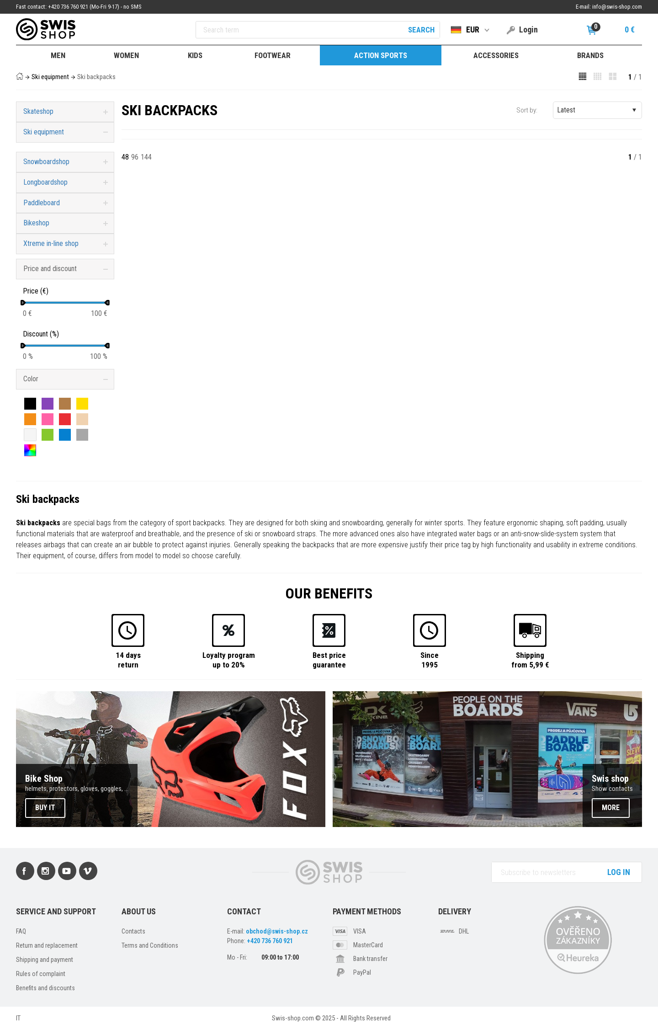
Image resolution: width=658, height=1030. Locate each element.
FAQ (21, 931)
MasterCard (368, 945)
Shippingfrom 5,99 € (530, 660)
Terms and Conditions (150, 945)
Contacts (133, 931)
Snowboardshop (46, 161)
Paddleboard (41, 202)
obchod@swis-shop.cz (277, 931)
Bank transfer (370, 958)
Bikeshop (36, 223)
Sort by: (526, 110)
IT (18, 1018)
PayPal (362, 972)
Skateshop (38, 111)
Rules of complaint (40, 973)
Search (421, 29)
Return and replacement (47, 945)
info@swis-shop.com (617, 6)
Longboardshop (45, 182)
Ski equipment (50, 77)
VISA (359, 931)
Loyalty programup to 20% (228, 660)
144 (146, 157)
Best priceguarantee (329, 660)
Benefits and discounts (45, 988)
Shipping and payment (44, 959)
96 (134, 157)
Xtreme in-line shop (51, 243)
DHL (464, 931)
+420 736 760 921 (270, 941)
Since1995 (429, 660)
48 (125, 157)
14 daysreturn (128, 660)
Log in (618, 872)
